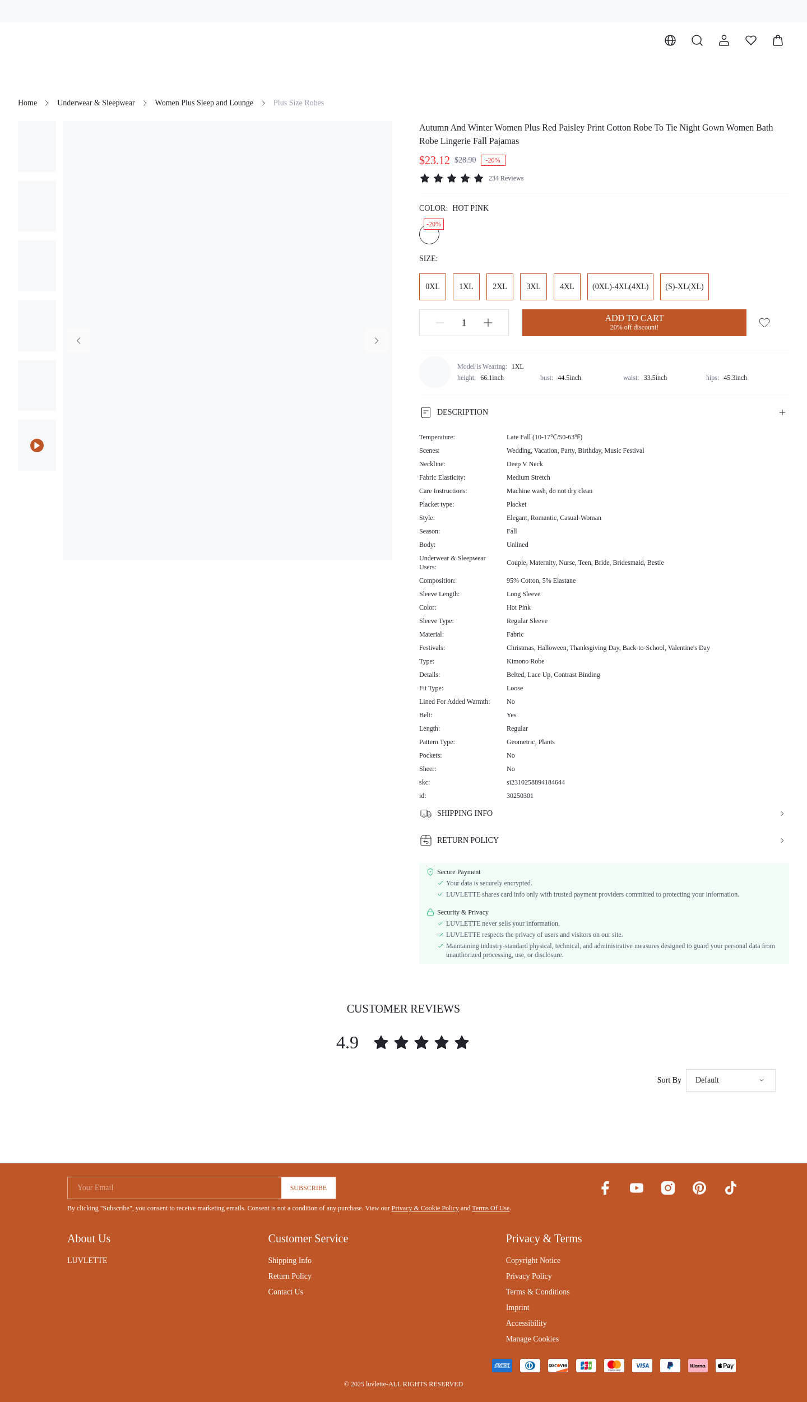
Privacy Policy (529, 1276)
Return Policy (290, 1276)
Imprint (518, 1307)
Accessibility (526, 1323)
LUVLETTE (87, 1260)
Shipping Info (290, 1260)
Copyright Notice (533, 1260)
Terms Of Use (490, 1208)
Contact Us (286, 1292)
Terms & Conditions (538, 1292)
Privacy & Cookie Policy (425, 1208)
